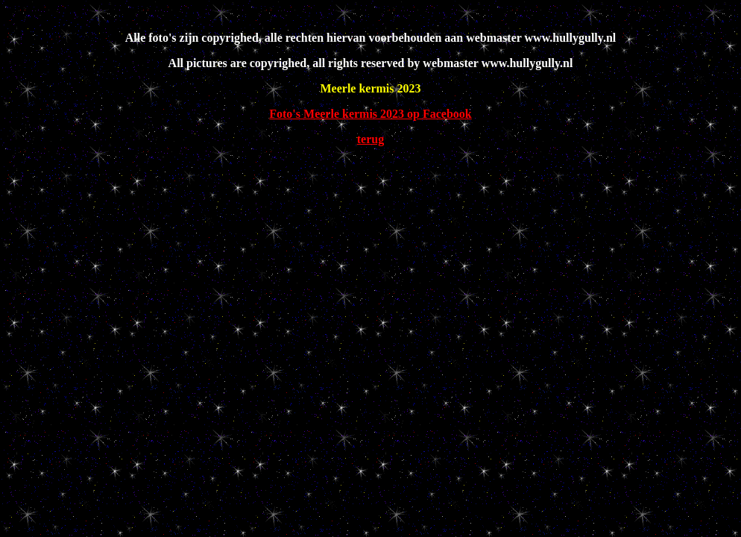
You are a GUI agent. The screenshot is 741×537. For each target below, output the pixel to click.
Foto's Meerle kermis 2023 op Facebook (370, 113)
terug (370, 139)
